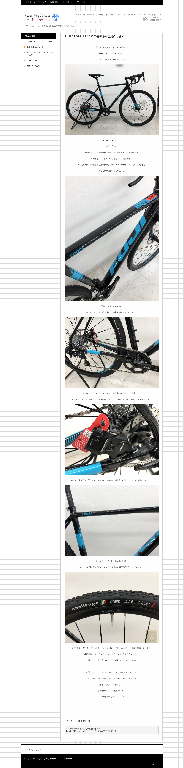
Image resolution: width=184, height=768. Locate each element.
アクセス (81, 2)
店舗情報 (54, 2)
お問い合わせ (67, 2)
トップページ (29, 2)
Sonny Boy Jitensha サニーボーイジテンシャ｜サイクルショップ (45, 17)
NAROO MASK (33, 60)
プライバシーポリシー (33, 750)
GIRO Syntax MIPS (35, 47)
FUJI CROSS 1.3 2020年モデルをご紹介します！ (96, 36)
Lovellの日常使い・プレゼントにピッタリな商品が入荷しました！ (94, 731)
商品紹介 (42, 2)
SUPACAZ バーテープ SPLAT (40, 41)
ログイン (156, 764)
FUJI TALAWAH (34, 66)
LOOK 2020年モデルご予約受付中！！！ (85, 729)
